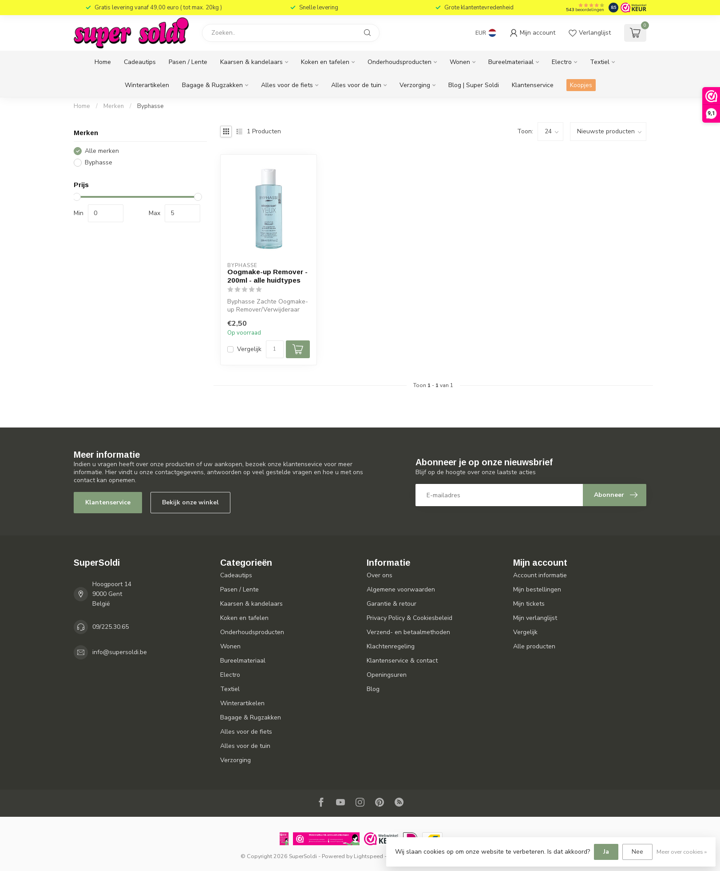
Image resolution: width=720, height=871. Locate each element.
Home (103, 62)
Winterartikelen (147, 85)
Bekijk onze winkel (190, 502)
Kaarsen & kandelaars (251, 62)
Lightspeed (368, 856)
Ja (606, 851)
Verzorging (415, 85)
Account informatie (540, 575)
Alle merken (102, 151)
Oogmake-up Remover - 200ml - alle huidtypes (267, 276)
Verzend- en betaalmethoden (408, 632)
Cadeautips (140, 62)
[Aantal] (275, 349)
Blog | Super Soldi (473, 85)
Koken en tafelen (325, 62)
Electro (562, 62)
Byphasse (150, 106)
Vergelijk (249, 349)
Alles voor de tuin (356, 85)
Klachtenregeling (391, 646)
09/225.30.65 (110, 627)
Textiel (599, 62)
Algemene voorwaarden (401, 589)
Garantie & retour (391, 603)
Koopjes (581, 85)
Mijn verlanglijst (535, 618)
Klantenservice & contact (402, 660)
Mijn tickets (529, 603)
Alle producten (534, 646)
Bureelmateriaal (511, 62)
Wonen (460, 62)
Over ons (379, 575)
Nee (637, 851)
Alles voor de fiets (287, 85)
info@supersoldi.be (119, 652)
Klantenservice (533, 85)
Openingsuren (387, 675)
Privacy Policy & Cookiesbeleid (409, 618)
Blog (373, 689)
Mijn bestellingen (537, 589)
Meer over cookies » (682, 851)
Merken (113, 106)
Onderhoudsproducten (399, 62)
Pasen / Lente (188, 62)
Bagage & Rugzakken (212, 85)
